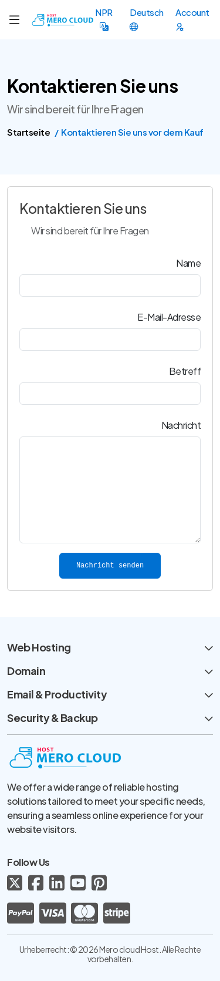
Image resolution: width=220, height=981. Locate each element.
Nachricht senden (110, 566)
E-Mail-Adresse (169, 317)
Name (188, 263)
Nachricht (181, 425)
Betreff (185, 371)
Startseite (28, 131)
